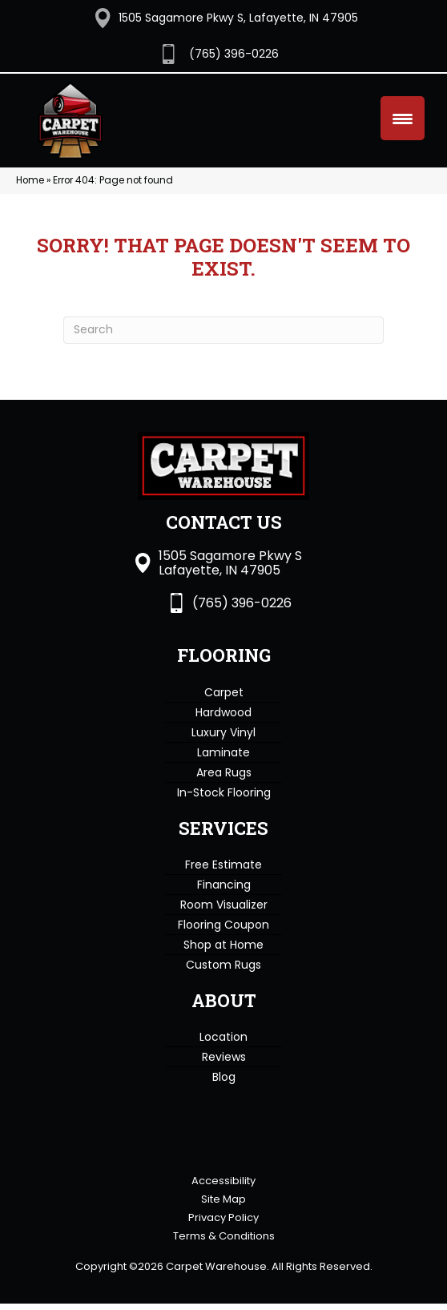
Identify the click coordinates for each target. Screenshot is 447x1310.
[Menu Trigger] (403, 118)
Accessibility (223, 1187)
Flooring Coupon (223, 919)
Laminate (223, 747)
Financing (224, 879)
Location (223, 1032)
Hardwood (223, 707)
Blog (224, 1072)
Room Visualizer (224, 899)
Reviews (224, 1052)
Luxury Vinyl (223, 727)
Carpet (224, 687)
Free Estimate (223, 859)
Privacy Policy (223, 1224)
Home (30, 174)
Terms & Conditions (224, 1242)
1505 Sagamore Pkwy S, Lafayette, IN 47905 (238, 18)
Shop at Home (223, 939)
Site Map (223, 1205)
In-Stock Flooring (224, 787)
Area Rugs (224, 767)
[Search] (223, 324)
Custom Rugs (223, 959)
